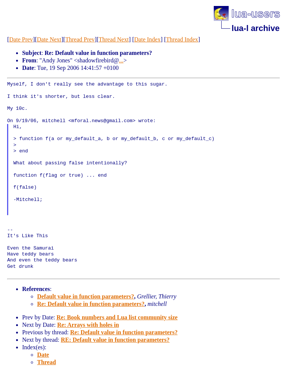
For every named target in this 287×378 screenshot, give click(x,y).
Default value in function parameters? (85, 296)
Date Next (49, 39)
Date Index (147, 39)
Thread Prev (80, 39)
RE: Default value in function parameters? (115, 340)
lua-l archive (256, 28)
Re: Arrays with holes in (88, 325)
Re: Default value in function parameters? (91, 304)
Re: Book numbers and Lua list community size (117, 317)
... (121, 60)
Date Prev (21, 39)
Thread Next (114, 39)
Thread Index (182, 39)
